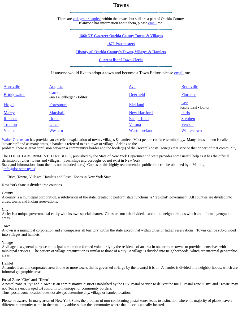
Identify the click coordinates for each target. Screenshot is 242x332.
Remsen (10, 118)
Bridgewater (14, 94)
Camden (56, 92)
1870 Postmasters (121, 44)
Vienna (10, 130)
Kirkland (136, 104)
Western (56, 130)
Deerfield (137, 94)
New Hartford (141, 112)
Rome (54, 118)
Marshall (57, 112)
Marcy (9, 112)
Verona (135, 124)
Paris (185, 112)
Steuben (188, 118)
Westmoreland (141, 130)
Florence (188, 94)
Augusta (56, 86)
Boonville (189, 86)
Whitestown (191, 130)
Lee (184, 102)
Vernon (187, 124)
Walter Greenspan (15, 140)
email (152, 23)
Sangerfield (139, 118)
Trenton (10, 124)
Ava (132, 86)
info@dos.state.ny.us (19, 169)
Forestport (58, 104)
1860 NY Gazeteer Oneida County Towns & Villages (121, 36)
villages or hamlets (87, 19)
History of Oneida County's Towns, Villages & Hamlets (121, 52)
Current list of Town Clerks (121, 60)
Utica (54, 124)
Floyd (9, 104)
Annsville (12, 86)
